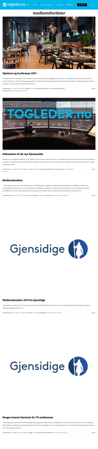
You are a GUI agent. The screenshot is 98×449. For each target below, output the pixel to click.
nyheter (63, 88)
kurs (50, 88)
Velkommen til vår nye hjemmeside (23, 154)
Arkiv (33, 195)
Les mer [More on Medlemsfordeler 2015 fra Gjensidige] (93, 312)
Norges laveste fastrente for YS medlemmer (28, 417)
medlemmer (43, 169)
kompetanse (39, 88)
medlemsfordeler (56, 88)
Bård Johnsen (7, 88)
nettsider (57, 169)
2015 (28, 312)
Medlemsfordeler (13, 180)
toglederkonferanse (8, 90)
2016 (30, 195)
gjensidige (41, 432)
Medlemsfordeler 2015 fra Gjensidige (24, 300)
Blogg (30, 432)
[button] (91, 5)
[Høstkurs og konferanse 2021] (49, 43)
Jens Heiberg (7, 312)
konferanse (45, 88)
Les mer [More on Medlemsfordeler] (93, 195)
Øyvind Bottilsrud (8, 195)
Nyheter (28, 88)
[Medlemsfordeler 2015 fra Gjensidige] (49, 249)
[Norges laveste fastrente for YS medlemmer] (49, 366)
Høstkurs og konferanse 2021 (19, 73)
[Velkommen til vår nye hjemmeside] (49, 124)
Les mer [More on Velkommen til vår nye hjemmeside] (93, 169)
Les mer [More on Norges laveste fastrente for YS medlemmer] (93, 432)
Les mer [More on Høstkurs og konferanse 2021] (93, 88)
